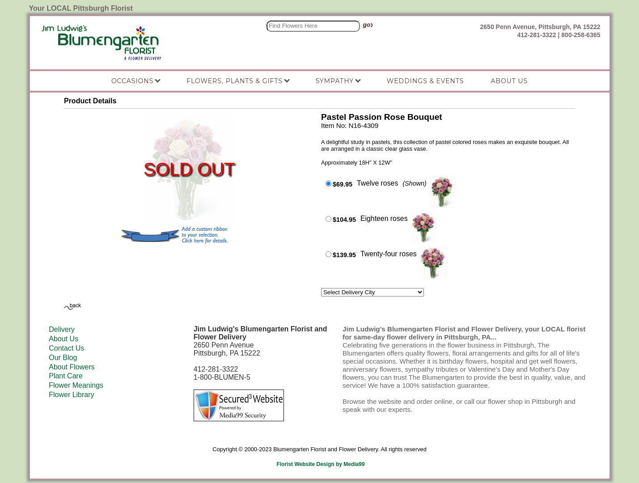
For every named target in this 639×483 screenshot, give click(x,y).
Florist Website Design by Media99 (320, 464)
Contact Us (66, 348)
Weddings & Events (425, 81)
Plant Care (66, 376)
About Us (63, 339)
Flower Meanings (76, 385)
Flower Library (71, 394)
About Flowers (71, 367)
